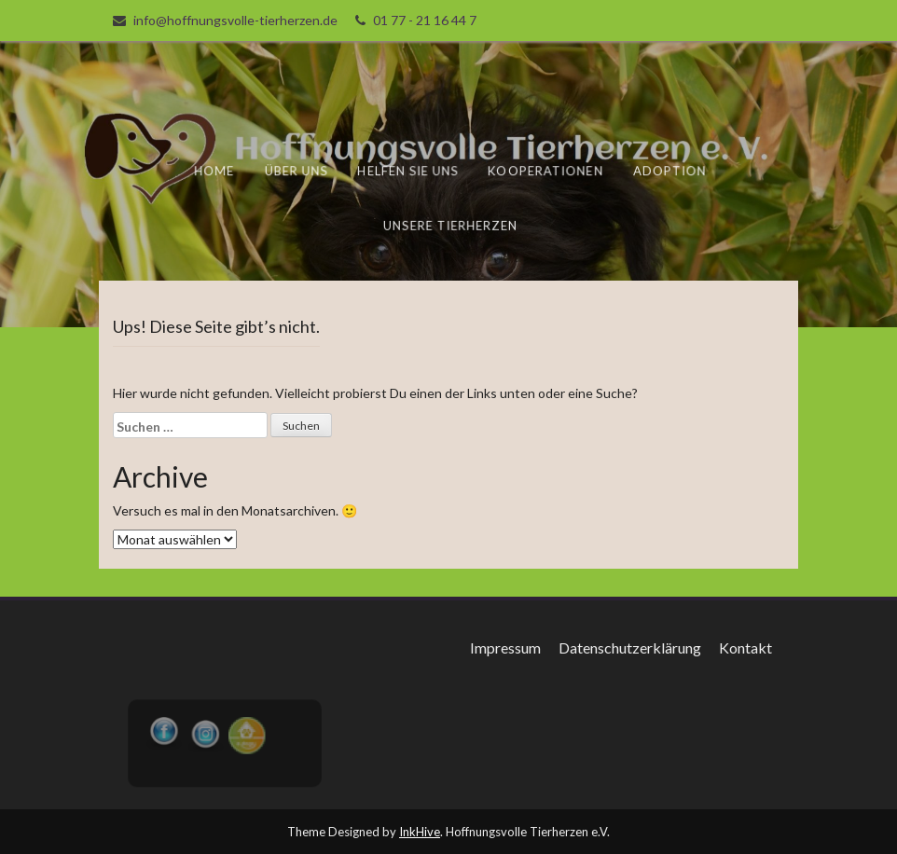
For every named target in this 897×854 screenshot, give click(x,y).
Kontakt (745, 647)
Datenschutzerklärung (630, 647)
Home (216, 170)
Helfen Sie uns (409, 170)
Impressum (505, 647)
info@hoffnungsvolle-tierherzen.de (235, 20)
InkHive (419, 831)
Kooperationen (546, 170)
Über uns (297, 170)
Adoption (669, 170)
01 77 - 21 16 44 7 (424, 20)
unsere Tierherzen (451, 224)
